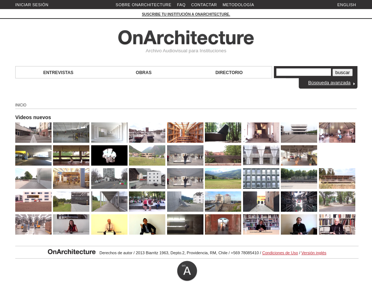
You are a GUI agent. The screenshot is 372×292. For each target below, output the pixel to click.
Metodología (238, 5)
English (346, 5)
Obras (143, 72)
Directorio (229, 72)
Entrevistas (58, 72)
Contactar (204, 5)
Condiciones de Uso (280, 253)
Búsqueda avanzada (329, 82)
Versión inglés (314, 253)
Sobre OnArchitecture (143, 5)
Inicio (21, 105)
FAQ (181, 5)
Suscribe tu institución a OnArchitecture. (186, 14)
